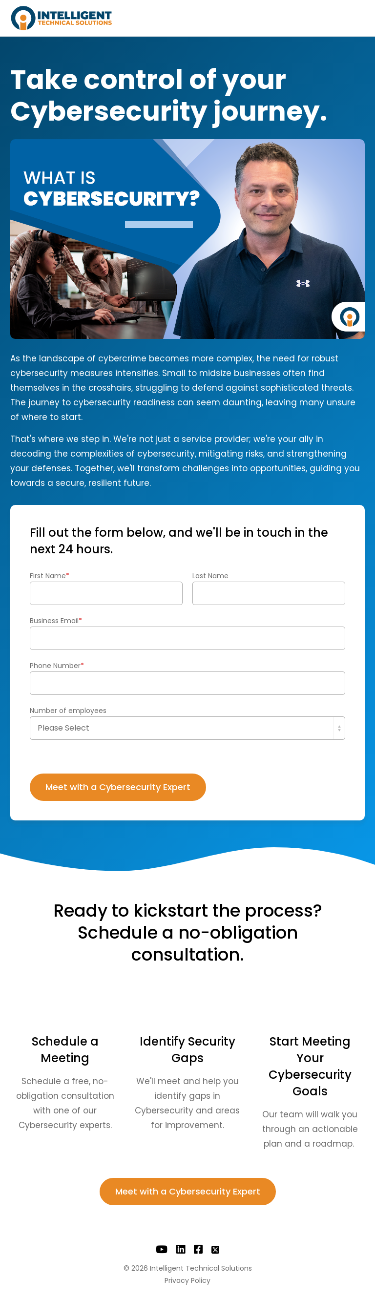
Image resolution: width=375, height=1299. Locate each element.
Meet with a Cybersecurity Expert (187, 1191)
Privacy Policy (187, 1280)
